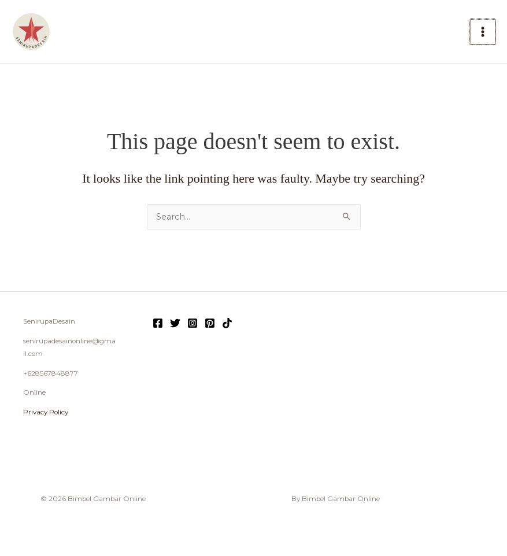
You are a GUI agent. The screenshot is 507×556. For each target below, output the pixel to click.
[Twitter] (175, 323)
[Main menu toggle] (482, 32)
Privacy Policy (45, 412)
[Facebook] (158, 323)
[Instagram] (192, 323)
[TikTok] (227, 323)
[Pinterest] (210, 323)
